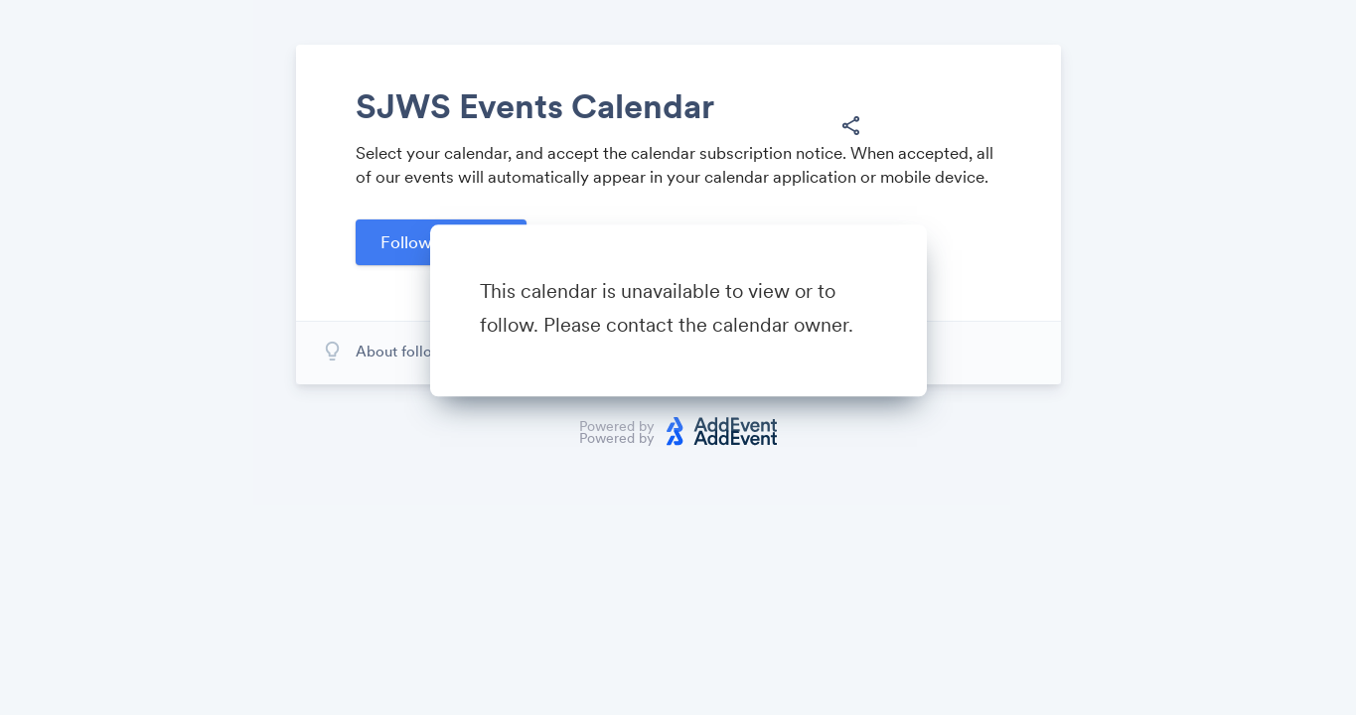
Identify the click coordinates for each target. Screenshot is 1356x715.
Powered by (617, 438)
